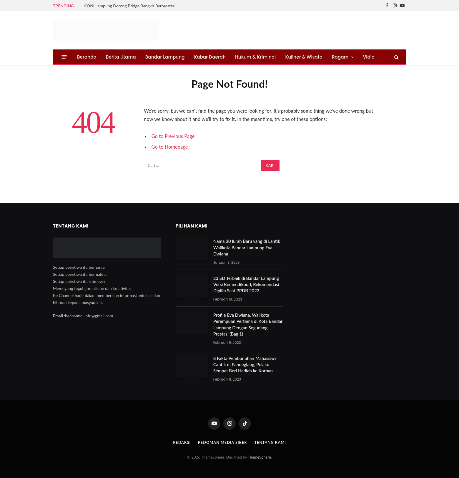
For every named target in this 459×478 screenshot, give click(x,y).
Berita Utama (121, 57)
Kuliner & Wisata (304, 57)
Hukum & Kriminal (255, 57)
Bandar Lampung (165, 57)
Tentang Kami (270, 442)
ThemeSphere (259, 457)
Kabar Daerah (210, 57)
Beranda (87, 57)
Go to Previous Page (173, 136)
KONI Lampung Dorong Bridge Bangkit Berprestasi (129, 5)
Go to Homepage (170, 147)
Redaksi (181, 442)
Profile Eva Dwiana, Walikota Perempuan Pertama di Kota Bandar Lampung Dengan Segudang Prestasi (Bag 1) (248, 324)
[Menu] (64, 57)
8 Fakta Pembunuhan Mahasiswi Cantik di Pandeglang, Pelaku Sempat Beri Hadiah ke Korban (244, 365)
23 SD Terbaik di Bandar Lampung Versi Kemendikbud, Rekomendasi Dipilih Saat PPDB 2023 (246, 284)
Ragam (340, 57)
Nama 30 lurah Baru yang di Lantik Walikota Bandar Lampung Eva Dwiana (246, 247)
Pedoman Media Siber (222, 442)
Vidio (369, 57)
